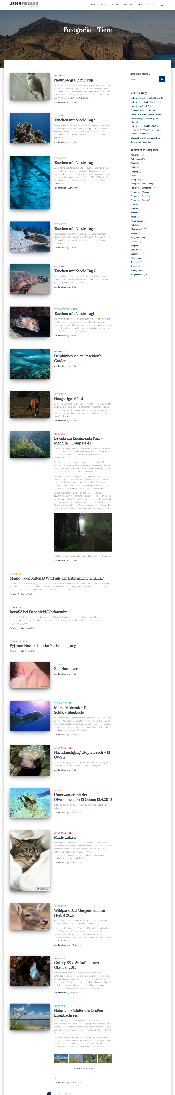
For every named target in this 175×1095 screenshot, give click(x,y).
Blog (93, 5)
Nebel (133, 225)
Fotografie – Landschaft (141, 188)
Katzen (134, 213)
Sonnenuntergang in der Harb (143, 110)
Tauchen (134, 262)
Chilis (133, 167)
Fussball (134, 204)
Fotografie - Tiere (19, 623)
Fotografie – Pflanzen (140, 192)
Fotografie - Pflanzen (65, 297)
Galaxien (134, 208)
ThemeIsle (161, 1089)
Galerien (115, 5)
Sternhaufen (136, 258)
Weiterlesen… (83, 98)
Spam (133, 254)
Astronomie (136, 159)
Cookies (15, 1089)
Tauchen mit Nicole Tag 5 (74, 120)
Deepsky (134, 171)
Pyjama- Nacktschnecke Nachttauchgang (43, 628)
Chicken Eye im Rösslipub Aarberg (145, 138)
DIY (132, 175)
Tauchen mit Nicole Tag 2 (75, 262)
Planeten (134, 233)
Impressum (79, 1089)
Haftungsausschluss (32, 1089)
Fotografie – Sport (139, 196)
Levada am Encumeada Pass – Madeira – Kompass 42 (78, 423)
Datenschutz (52, 1089)
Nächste (68, 1064)
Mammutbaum (137, 221)
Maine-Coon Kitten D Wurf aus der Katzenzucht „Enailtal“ (57, 560)
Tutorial (134, 266)
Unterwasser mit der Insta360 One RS (147, 98)
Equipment (128, 5)
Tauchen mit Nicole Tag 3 (74, 223)
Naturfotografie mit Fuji (73, 80)
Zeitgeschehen (137, 274)
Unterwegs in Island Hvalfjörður (144, 126)
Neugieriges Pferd (68, 381)
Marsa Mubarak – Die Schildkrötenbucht (71, 689)
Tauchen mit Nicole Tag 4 (75, 160)
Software (135, 250)
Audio (133, 163)
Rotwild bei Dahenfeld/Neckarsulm (38, 594)
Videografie (136, 270)
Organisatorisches (147, 5)
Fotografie (60, 116)
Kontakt (103, 5)
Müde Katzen (65, 810)
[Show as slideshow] (83, 1038)
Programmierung (138, 237)
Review (134, 241)
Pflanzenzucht (137, 229)
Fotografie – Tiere (138, 200)
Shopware (135, 246)
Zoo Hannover (66, 651)
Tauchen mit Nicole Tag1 (74, 301)
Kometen (135, 217)
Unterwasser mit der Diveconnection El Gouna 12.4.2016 (83, 773)
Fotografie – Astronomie (141, 184)
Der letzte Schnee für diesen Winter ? (147, 114)
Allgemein (59, 76)
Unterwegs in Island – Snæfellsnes (146, 102)
